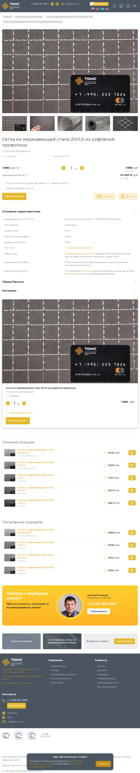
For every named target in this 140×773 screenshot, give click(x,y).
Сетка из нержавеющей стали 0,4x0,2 (35, 563)
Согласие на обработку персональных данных (22, 671)
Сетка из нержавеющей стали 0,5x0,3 (35, 538)
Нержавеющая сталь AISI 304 (80, 249)
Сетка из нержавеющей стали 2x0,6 (35, 471)
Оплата (101, 660)
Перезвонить (98, 605)
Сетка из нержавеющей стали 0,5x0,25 (35, 551)
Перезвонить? (99, 4)
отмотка (85, 266)
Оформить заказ (14, 191)
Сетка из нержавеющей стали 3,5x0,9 (35, 484)
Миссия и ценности (61, 672)
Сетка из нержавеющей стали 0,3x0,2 (35, 459)
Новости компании (21, 635)
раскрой (69, 269)
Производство (58, 660)
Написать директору (108, 677)
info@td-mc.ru (72, 4)
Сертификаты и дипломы (64, 668)
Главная (7, 17)
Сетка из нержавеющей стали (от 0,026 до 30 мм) (61, 17)
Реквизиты (102, 668)
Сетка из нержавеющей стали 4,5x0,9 (35, 496)
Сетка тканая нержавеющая (25, 17)
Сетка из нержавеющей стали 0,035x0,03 (35, 446)
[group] (70, 67)
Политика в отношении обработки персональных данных (20, 665)
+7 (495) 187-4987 (39, 4)
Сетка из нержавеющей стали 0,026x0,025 (35, 526)
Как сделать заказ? (107, 681)
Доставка (102, 664)
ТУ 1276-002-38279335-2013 (79, 243)
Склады (55, 664)
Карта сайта (57, 677)
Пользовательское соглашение (18, 677)
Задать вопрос (124, 635)
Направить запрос (106, 672)
